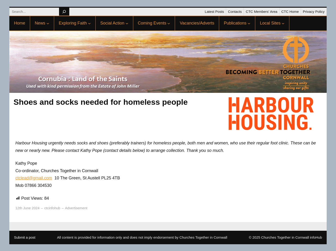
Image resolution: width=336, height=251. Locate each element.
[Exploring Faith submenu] (89, 23)
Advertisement (76, 208)
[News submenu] (47, 23)
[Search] (64, 12)
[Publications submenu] (249, 23)
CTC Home (290, 12)
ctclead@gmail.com (33, 178)
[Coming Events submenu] (168, 23)
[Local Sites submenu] (283, 23)
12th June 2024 (27, 208)
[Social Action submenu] (127, 23)
